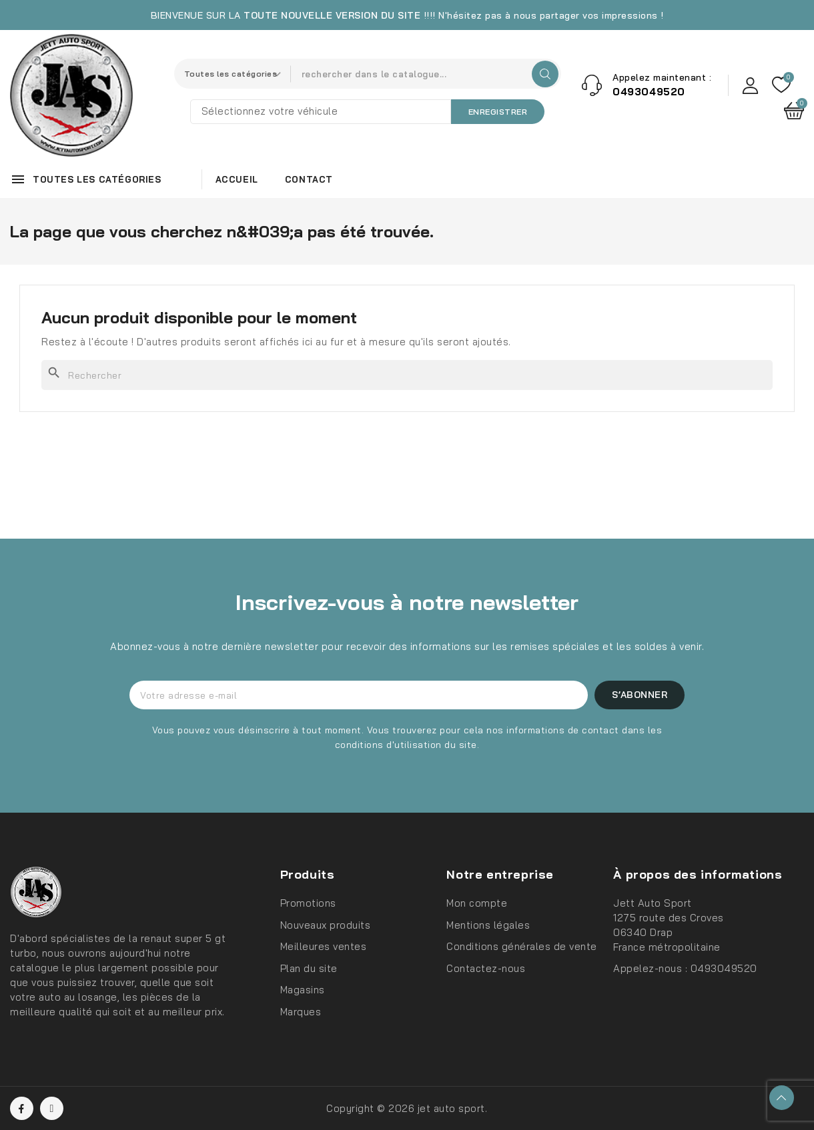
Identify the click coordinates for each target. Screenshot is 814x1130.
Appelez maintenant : (662, 77)
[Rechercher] (407, 375)
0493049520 (724, 968)
